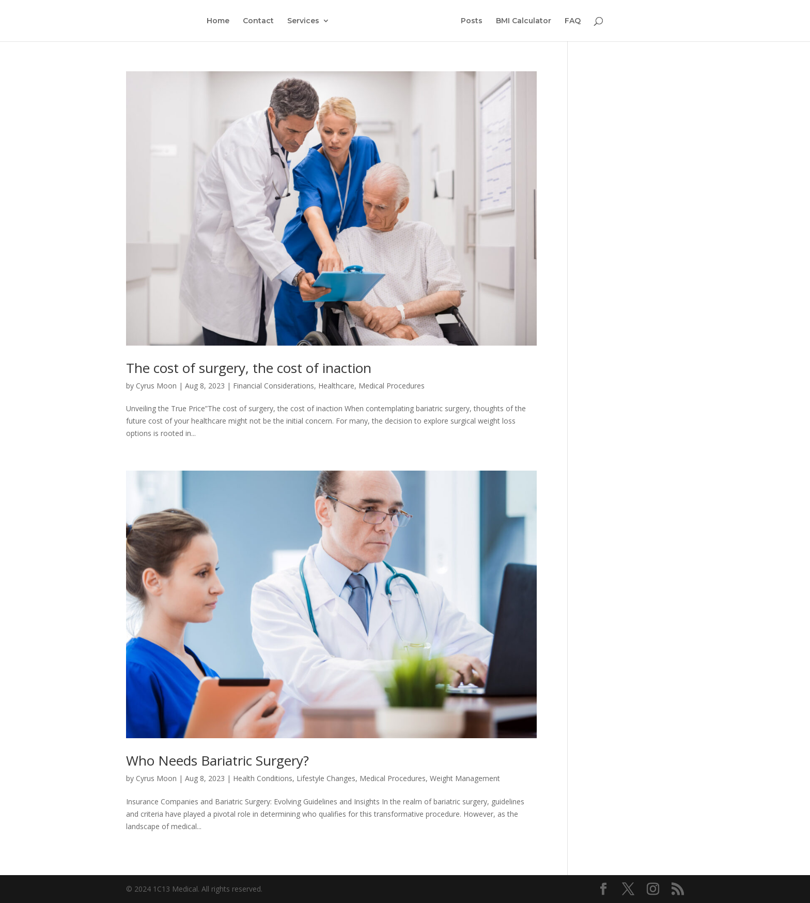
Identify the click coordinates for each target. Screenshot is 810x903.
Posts (471, 21)
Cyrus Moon (156, 386)
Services (303, 21)
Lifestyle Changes (326, 778)
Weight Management (465, 778)
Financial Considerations (273, 386)
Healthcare (336, 386)
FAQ (573, 21)
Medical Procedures (392, 386)
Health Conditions (262, 778)
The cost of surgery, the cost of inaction (248, 368)
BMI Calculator (523, 21)
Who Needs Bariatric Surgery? (217, 760)
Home (218, 21)
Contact (258, 21)
